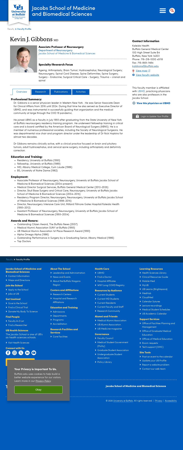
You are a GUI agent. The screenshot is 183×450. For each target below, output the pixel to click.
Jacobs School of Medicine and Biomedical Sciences (136, 386)
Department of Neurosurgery (55, 50)
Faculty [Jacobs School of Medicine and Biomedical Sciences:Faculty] (11, 29)
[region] (38, 380)
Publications (61, 92)
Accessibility (171, 401)
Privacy (158, 401)
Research (40, 92)
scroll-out (175, 442)
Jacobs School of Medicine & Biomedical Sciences (67, 53)
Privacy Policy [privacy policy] (43, 381)
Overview (21, 92)
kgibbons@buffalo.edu (145, 66)
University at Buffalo (123, 401)
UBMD (141, 91)
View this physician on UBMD (153, 103)
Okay (38, 389)
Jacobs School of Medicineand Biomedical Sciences (63, 10)
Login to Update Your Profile (154, 116)
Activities (81, 92)
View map (143, 70)
